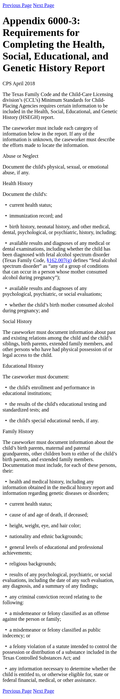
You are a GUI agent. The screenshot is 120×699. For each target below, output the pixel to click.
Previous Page (17, 5)
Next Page (43, 5)
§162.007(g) (59, 260)
